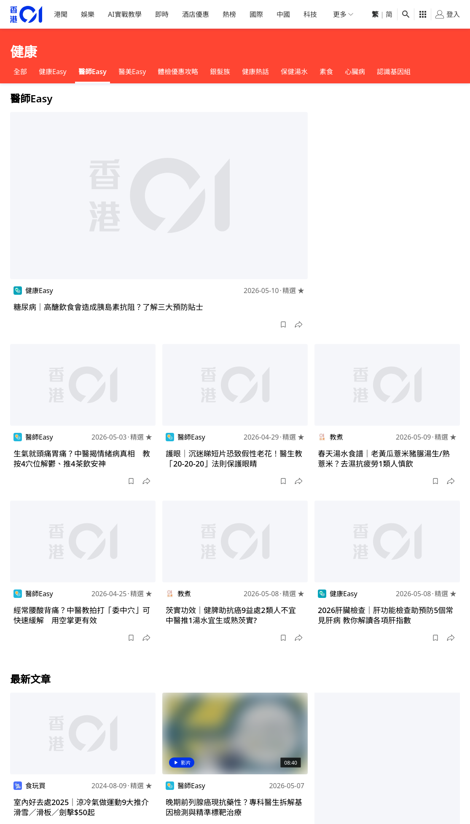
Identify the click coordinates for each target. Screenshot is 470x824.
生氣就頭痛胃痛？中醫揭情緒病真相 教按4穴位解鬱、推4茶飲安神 (81, 458)
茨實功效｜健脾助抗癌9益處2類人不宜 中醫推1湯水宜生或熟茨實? (234, 615)
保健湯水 (294, 71)
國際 (256, 14)
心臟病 (355, 71)
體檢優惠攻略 (178, 71)
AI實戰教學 (125, 14)
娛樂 (87, 14)
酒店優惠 (195, 14)
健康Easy (53, 71)
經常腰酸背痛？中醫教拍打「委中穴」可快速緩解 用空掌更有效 (81, 615)
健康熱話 (255, 71)
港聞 (60, 14)
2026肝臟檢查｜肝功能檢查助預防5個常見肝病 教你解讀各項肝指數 (385, 615)
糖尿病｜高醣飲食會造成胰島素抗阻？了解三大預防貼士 (108, 307)
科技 (310, 14)
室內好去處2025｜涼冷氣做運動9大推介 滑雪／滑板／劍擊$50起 (84, 807)
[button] (283, 325)
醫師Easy (92, 71)
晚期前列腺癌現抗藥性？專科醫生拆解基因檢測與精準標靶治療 (234, 807)
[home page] (26, 14)
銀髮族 (220, 71)
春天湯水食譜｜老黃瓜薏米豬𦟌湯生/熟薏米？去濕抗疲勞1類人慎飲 (384, 458)
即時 (162, 14)
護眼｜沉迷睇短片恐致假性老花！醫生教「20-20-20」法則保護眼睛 (234, 458)
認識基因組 (394, 71)
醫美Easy (132, 71)
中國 (283, 14)
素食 (326, 71)
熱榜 (229, 14)
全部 (20, 71)
